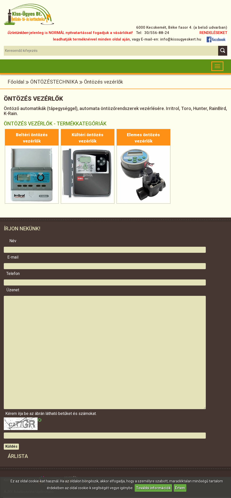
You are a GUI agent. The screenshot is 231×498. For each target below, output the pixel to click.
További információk (153, 488)
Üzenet (13, 290)
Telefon (13, 274)
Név (12, 241)
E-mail (12, 257)
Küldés (11, 446)
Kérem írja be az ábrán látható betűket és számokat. (12, 414)
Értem (180, 488)
